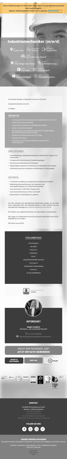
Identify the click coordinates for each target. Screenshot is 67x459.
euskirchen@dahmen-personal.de (39, 207)
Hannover (29, 447)
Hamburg (36, 442)
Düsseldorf (20, 442)
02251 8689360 (35, 411)
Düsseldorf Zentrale (8, 442)
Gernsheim (21, 445)
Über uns (33, 360)
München (37, 447)
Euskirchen (28, 442)
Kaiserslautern (31, 445)
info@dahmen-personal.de (36, 416)
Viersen (63, 442)
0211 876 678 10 (35, 414)
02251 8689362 (36, 334)
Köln (42, 442)
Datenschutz (33, 453)
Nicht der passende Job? (33, 350)
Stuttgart (53, 445)
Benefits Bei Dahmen (14, 360)
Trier (38, 445)
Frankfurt (13, 445)
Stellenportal (53, 11)
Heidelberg (45, 445)
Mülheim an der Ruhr (52, 442)
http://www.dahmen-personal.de (38, 418)
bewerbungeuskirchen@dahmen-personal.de (35, 337)
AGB (33, 454)
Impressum (34, 451)
